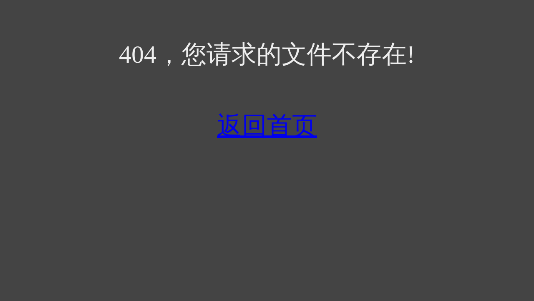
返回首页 (267, 126)
